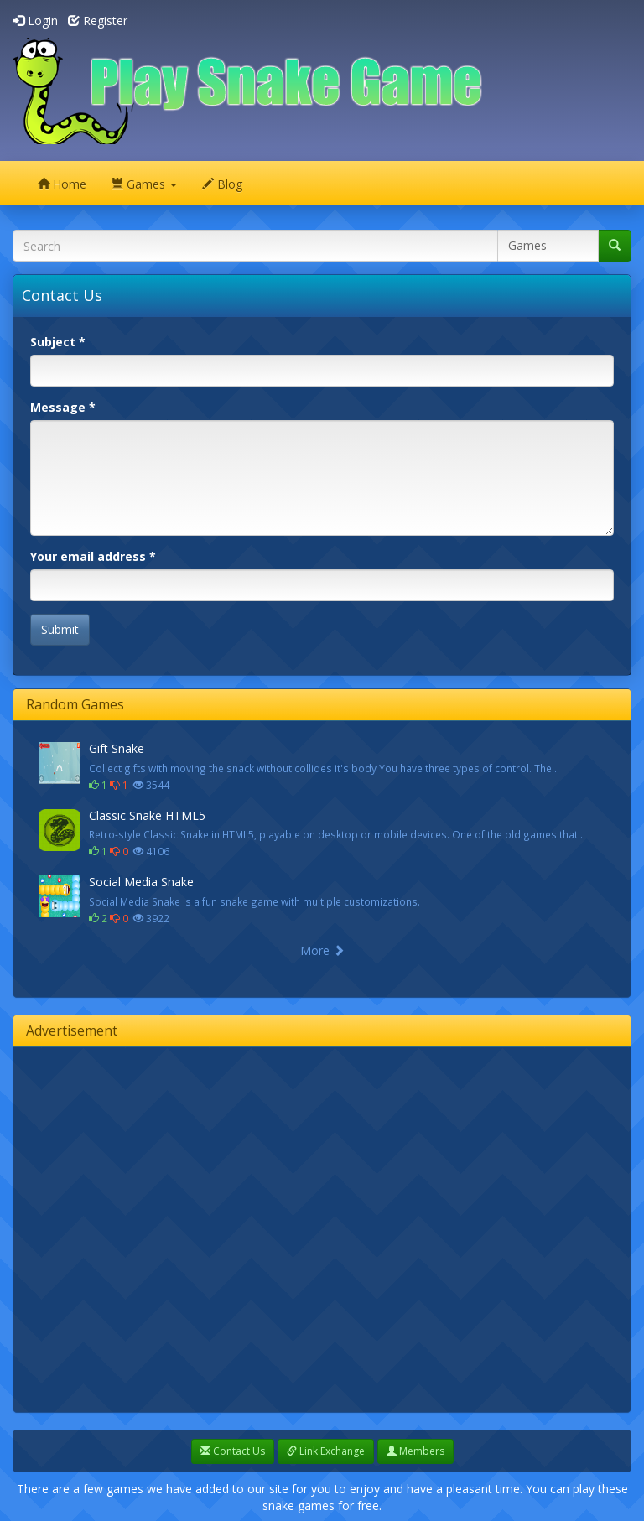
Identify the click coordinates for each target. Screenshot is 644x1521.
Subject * (58, 342)
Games (144, 184)
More (322, 950)
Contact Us (232, 1451)
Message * (63, 407)
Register (97, 21)
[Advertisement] (189, 1227)
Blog (222, 184)
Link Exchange (326, 1451)
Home (62, 184)
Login (35, 21)
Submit (60, 629)
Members (415, 1451)
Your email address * (93, 556)
